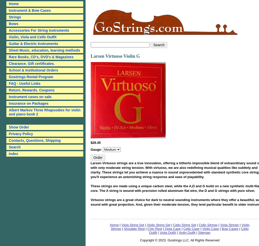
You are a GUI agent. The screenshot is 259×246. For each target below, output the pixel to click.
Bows (13, 24)
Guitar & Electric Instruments (33, 44)
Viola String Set (132, 225)
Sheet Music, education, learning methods (44, 50)
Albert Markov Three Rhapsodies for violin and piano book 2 (45, 112)
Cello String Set (184, 225)
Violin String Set (158, 225)
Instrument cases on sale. (30, 97)
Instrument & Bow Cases (30, 10)
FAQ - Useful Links (24, 83)
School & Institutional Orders (33, 70)
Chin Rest (154, 229)
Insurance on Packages (29, 103)
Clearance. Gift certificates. (32, 64)
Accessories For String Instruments (39, 30)
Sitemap (204, 233)
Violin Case (210, 229)
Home (114, 225)
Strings (15, 17)
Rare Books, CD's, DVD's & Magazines (41, 57)
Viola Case (172, 229)
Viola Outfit (168, 233)
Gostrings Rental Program (31, 77)
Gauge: (97, 149)
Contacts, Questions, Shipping (35, 140)
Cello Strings (208, 225)
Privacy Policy (21, 134)
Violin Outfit (187, 233)
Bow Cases (230, 229)
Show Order (19, 127)
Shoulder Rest (134, 229)
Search (15, 147)
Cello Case (191, 229)
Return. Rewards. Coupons (32, 90)
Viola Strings (229, 225)
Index (13, 154)
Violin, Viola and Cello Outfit (33, 37)
